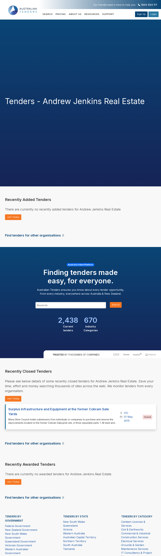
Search (48, 14)
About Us (82, 14)
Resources (103, 14)
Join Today (14, 217)
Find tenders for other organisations (35, 236)
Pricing (64, 14)
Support (123, 14)
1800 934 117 (149, 4)
